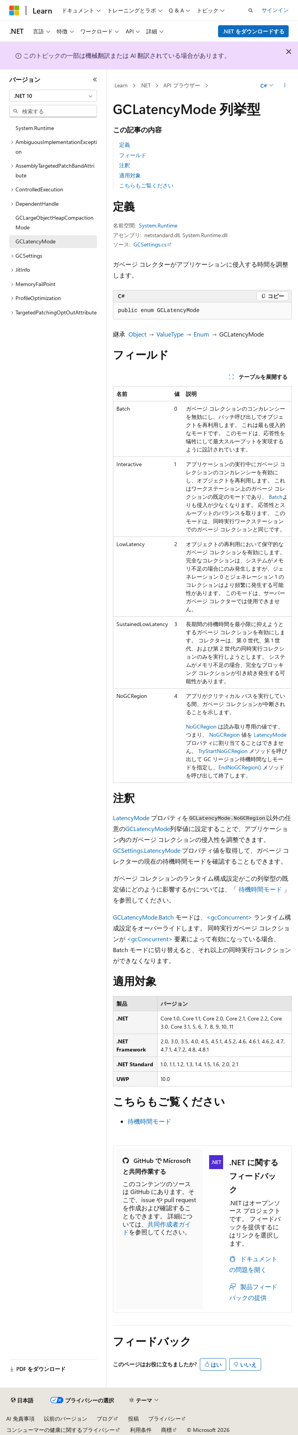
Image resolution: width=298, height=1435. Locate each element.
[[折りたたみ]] (95, 80)
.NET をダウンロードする (253, 31)
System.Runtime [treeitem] (35, 128)
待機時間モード (260, 889)
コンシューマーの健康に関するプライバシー (60, 1429)
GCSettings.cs (149, 244)
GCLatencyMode (147, 828)
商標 (166, 1429)
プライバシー (164, 1418)
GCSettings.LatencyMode (146, 850)
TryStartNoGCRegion (223, 751)
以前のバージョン (65, 1418)
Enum (201, 334)
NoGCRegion (201, 726)
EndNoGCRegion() (239, 767)
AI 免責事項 (20, 1418)
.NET (145, 85)
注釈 (124, 165)
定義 (124, 144)
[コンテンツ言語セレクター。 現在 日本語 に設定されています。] (22, 1400)
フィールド (132, 155)
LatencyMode (270, 734)
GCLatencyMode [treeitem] (35, 241)
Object (137, 334)
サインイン (275, 10)
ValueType (170, 334)
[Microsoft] (14, 10)
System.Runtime (158, 225)
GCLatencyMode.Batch (143, 917)
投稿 (133, 1418)
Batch (275, 496)
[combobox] (53, 96)
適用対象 (130, 175)
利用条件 (141, 1429)
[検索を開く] (250, 10)
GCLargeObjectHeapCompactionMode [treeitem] (55, 222)
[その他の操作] (285, 86)
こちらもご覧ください (146, 185)
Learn (121, 85)
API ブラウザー (181, 85)
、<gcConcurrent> (226, 917)
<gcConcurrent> (150, 939)
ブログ (105, 1418)
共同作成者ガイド (157, 1228)
